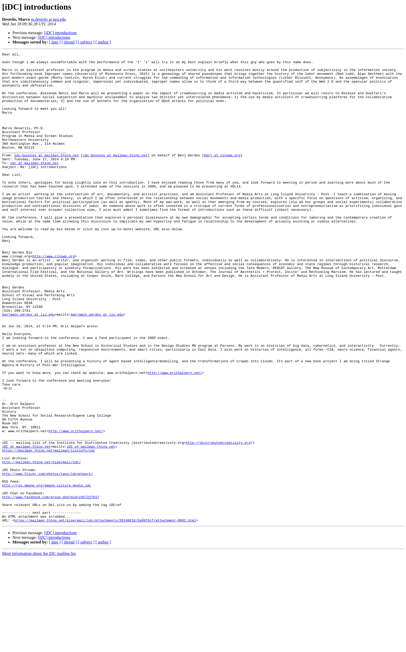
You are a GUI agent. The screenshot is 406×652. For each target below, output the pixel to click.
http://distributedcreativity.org (218, 521)
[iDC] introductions (60, 33)
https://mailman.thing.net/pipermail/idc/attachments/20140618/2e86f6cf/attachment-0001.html (105, 614)
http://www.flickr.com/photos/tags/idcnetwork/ (47, 558)
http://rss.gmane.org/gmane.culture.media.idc (46, 572)
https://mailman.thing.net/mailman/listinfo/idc (48, 530)
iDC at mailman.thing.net (26, 525)
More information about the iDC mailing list (39, 647)
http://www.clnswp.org (53, 297)
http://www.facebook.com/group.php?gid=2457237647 (50, 586)
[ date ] (55, 42)
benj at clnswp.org (222, 176)
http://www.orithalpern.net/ (175, 437)
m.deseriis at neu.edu (48, 19)
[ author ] (103, 42)
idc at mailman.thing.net (34, 185)
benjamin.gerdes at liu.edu (28, 367)
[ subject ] (86, 42)
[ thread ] (69, 42)
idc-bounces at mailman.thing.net (46, 176)
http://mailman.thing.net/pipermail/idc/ (41, 544)
